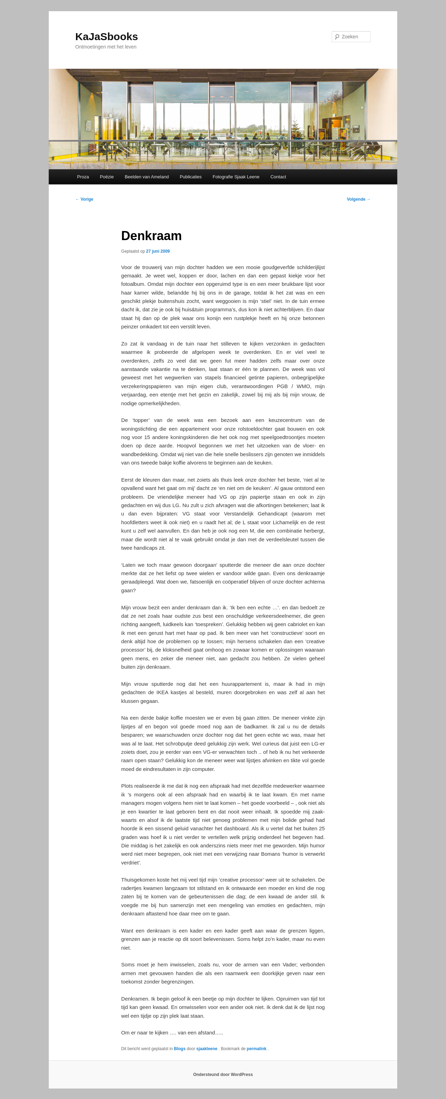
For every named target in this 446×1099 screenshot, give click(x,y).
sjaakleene (207, 1048)
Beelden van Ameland (147, 176)
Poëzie (107, 176)
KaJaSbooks (106, 36)
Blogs (179, 1048)
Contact (278, 176)
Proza (83, 176)
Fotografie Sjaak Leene (236, 176)
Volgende (359, 199)
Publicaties (191, 176)
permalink (257, 1048)
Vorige (84, 199)
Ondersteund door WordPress (223, 1074)
